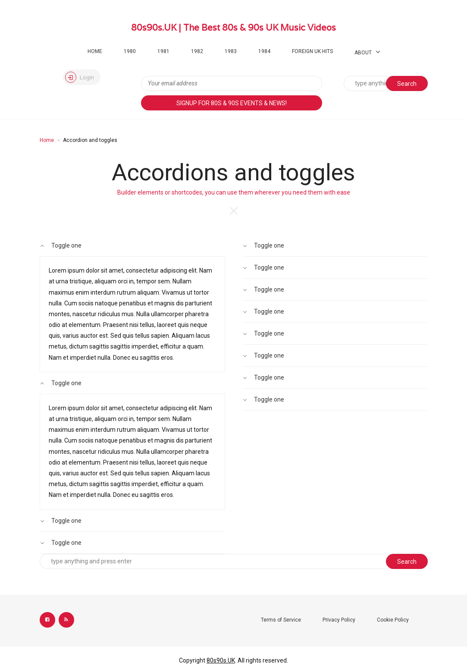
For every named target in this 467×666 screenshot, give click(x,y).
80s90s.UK (221, 660)
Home (95, 51)
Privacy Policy (339, 620)
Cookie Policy (393, 620)
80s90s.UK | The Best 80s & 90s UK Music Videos (233, 27)
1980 (130, 51)
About (363, 53)
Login (79, 77)
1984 (264, 51)
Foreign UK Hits (312, 51)
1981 (163, 51)
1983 (231, 51)
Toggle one (61, 245)
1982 (197, 51)
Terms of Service (281, 620)
